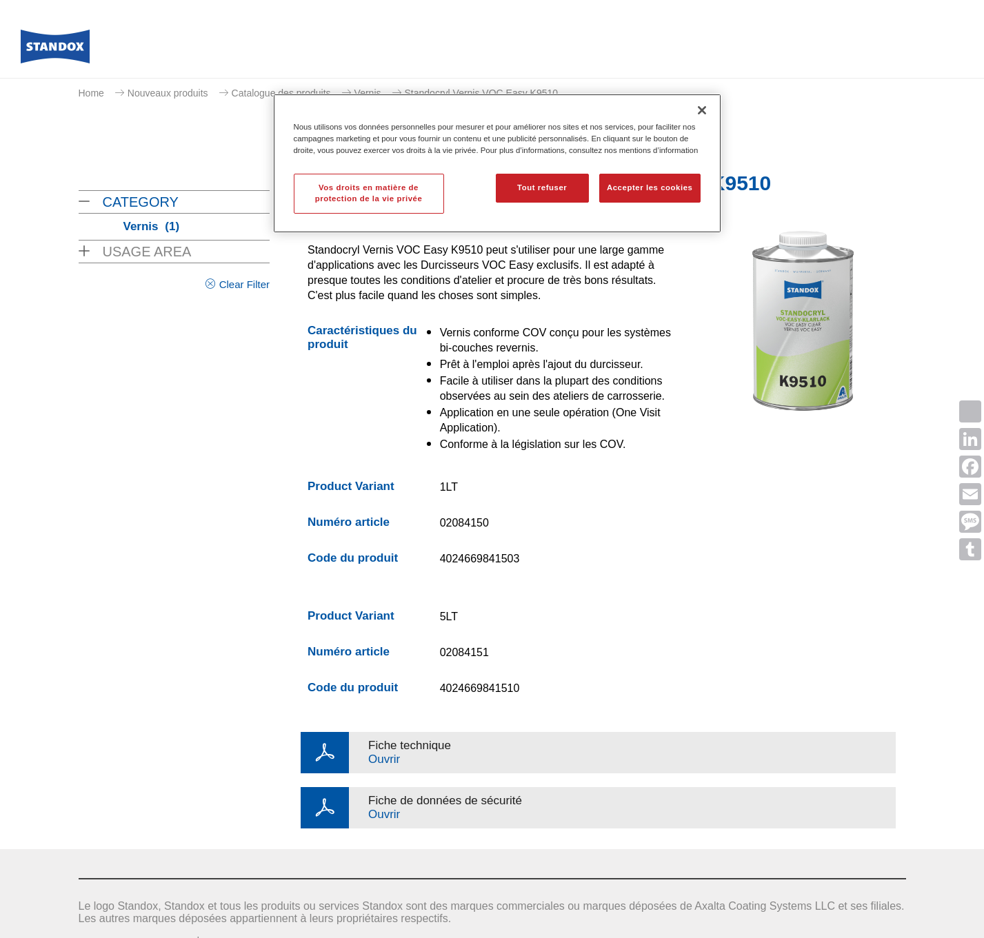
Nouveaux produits (168, 93)
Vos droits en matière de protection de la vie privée (369, 193)
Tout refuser (542, 187)
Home (91, 93)
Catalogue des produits (281, 93)
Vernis (367, 93)
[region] (497, 163)
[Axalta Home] (55, 50)
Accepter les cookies (650, 187)
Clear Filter (244, 284)
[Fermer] (702, 110)
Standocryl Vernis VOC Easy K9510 (482, 93)
